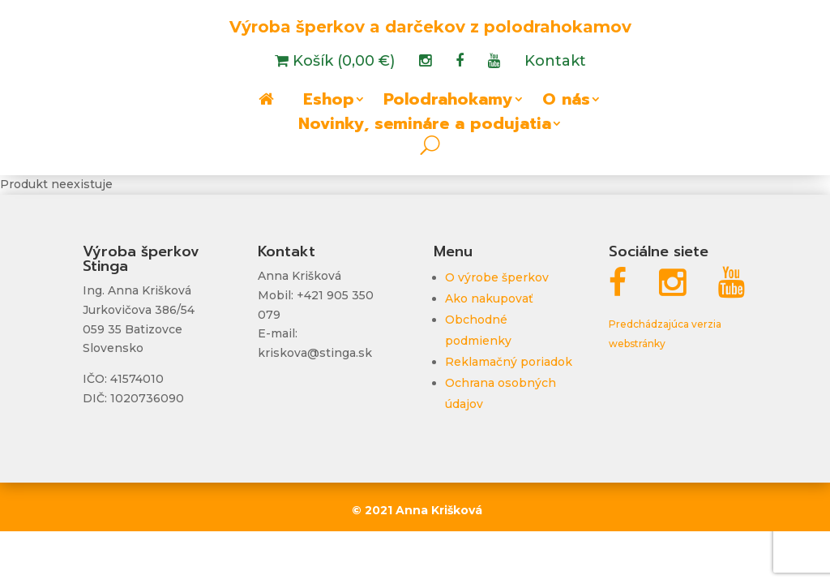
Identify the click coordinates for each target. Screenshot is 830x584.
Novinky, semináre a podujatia (424, 126)
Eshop (328, 102)
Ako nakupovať (489, 298)
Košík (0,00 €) (342, 62)
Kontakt (555, 62)
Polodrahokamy (448, 102)
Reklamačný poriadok (508, 361)
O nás (566, 102)
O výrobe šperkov (497, 277)
